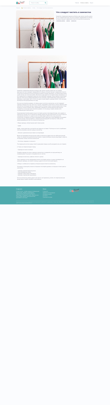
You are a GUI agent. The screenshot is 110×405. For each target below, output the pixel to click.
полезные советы (60, 20)
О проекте (45, 191)
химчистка (73, 20)
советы (68, 20)
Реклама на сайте (47, 194)
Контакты (45, 195)
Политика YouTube (47, 197)
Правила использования (49, 192)
